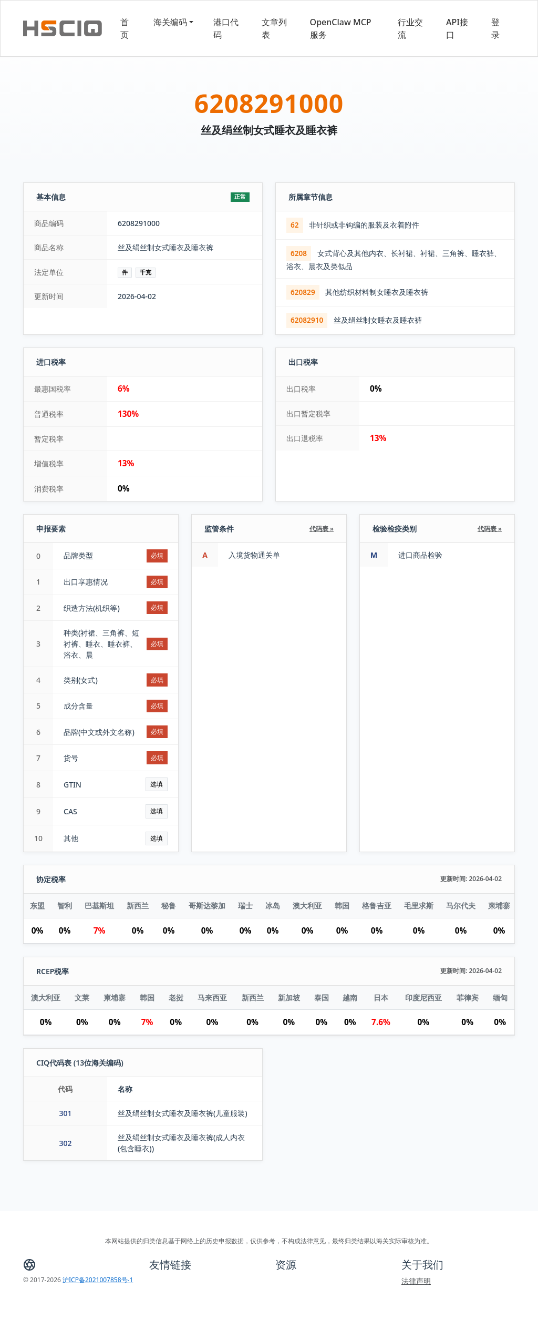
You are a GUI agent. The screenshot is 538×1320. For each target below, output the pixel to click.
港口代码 (226, 28)
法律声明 (416, 1281)
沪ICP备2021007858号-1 (98, 1279)
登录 (495, 28)
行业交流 (410, 28)
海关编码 (170, 22)
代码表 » (321, 528)
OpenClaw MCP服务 (340, 28)
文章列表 (274, 28)
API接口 (457, 28)
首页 (124, 28)
